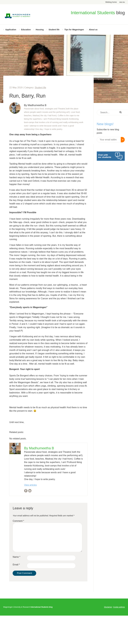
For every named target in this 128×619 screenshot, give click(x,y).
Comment (18, 521)
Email (16, 564)
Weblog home (111, 2)
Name (16, 557)
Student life (54, 29)
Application (10, 29)
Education (26, 29)
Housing (40, 29)
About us (93, 29)
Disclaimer (108, 607)
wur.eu (122, 2)
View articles (30, 485)
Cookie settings (119, 607)
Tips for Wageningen (74, 29)
